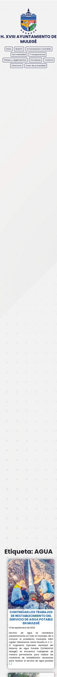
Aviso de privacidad (36, 65)
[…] (10, 663)
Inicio (8, 48)
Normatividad (19, 54)
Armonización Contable (39, 48)
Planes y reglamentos (15, 60)
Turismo (49, 60)
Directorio (17, 65)
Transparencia (37, 54)
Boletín (19, 48)
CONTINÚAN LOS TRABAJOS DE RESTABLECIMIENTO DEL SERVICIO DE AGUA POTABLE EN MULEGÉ (31, 617)
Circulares (35, 60)
